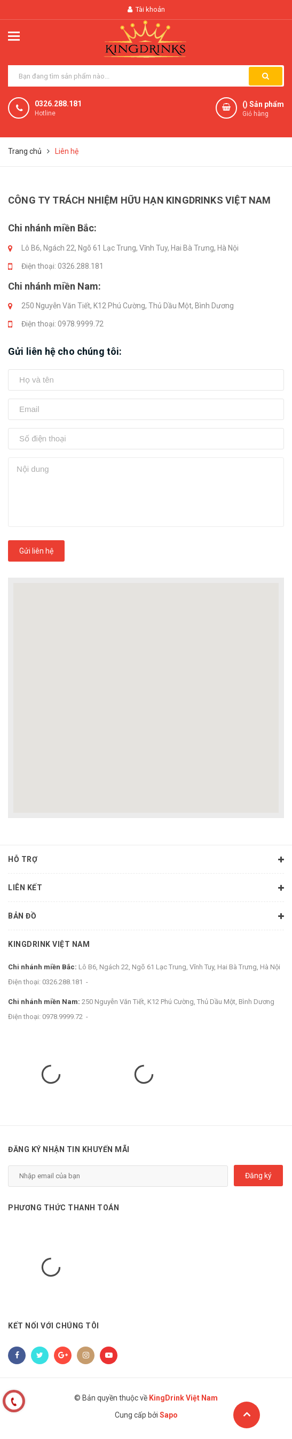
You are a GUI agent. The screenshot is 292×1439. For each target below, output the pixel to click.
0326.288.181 (58, 103)
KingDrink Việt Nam (49, 944)
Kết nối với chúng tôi (53, 1325)
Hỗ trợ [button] (146, 860)
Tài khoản (146, 9)
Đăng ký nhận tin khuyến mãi (69, 1149)
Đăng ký (258, 1175)
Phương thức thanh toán (63, 1207)
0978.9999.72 (81, 324)
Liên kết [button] (146, 888)
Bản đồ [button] (146, 916)
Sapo (169, 1415)
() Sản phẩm (263, 109)
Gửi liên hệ (36, 551)
